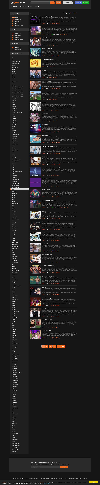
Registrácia (85, 2)
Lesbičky (14, 234)
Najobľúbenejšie (17, 25)
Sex (12, 352)
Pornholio (14, 313)
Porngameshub (15, 311)
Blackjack (14, 98)
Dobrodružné (15, 144)
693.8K (43, 164)
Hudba (13, 213)
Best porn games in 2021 (17, 86)
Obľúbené (22, 6)
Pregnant (14, 319)
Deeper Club (44, 102)
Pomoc (64, 478)
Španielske (14, 386)
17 (50, 66)
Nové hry (37, 6)
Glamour (14, 191)
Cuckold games (15, 134)
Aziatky (13, 79)
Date (68, 13)
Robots (13, 333)
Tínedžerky (14, 402)
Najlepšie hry (16, 20)
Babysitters (14, 81)
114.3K (43, 23)
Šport (13, 388)
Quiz (13, 327)
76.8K (43, 251)
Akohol (13, 71)
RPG (13, 337)
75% (47, 121)
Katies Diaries (15, 226)
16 (50, 261)
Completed (14, 130)
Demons (14, 140)
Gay (13, 189)
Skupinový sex (15, 380)
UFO (13, 412)
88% (47, 186)
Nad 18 (13, 264)
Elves (13, 146)
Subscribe (64, 467)
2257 (81, 478)
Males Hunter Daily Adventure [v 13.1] (49, 146)
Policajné (14, 305)
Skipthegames (15, 378)
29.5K (43, 55)
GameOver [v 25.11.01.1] (47, 16)
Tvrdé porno (14, 408)
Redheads (14, 329)
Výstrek (13, 437)
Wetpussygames (15, 443)
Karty (13, 224)
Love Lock (44, 287)
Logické (13, 240)
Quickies (14, 325)
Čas (13, 114)
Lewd (13, 236)
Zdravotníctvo (15, 449)
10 (50, 153)
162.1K (43, 337)
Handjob (14, 195)
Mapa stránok (53, 478)
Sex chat (14, 364)
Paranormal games (16, 286)
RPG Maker (59, 196)
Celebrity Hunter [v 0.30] (46, 330)
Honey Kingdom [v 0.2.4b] (47, 254)
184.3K (43, 207)
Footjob (13, 173)
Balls (13, 83)
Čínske (13, 126)
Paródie (13, 287)
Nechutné (14, 266)
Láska (13, 232)
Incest (13, 215)
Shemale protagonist (16, 372)
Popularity (74, 13)
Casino (13, 116)
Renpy (13, 331)
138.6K (43, 327)
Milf (13, 250)
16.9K (43, 77)
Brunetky (14, 110)
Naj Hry (15, 23)
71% (47, 45)
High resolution (15, 203)
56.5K (43, 175)
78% (47, 23)
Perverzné (14, 289)
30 (50, 229)
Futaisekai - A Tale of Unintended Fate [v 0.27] (51, 222)
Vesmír (13, 425)
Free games (14, 177)
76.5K (43, 294)
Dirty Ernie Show (15, 142)
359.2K (43, 66)
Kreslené (14, 228)
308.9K (43, 131)
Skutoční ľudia (15, 382)
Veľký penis (14, 423)
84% (47, 142)
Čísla (13, 128)
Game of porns (15, 187)
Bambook (14, 85)
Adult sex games (15, 63)
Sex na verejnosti (16, 354)
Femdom (14, 163)
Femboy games (15, 161)
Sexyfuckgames (15, 360)
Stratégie (14, 392)
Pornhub (14, 315)
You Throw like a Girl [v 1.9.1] (47, 59)
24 (50, 218)
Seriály (13, 351)
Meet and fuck (15, 248)
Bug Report (15, 478)
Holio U (13, 205)
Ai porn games (15, 67)
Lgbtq (13, 238)
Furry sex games (15, 183)
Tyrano (13, 410)
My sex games (15, 262)
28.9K (43, 110)
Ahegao (13, 65)
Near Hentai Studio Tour (47, 135)
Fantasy (14, 155)
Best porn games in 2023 (17, 90)
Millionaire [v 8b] (45, 157)
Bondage (14, 104)
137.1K (43, 196)
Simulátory (14, 374)
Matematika (14, 244)
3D (12, 59)
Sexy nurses (14, 362)
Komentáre (16, 47)
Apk (13, 75)
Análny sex (14, 73)
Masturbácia (15, 242)
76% (47, 110)
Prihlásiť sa (78, 2)
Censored (14, 120)
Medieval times (15, 246)
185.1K (43, 272)
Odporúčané (15, 280)
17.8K (43, 305)
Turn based (14, 406)
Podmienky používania (73, 478)
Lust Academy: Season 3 (47, 27)
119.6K (43, 142)
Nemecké (14, 268)
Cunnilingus (14, 136)
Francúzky (14, 175)
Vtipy (13, 435)
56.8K (43, 283)
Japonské (14, 222)
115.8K (43, 153)
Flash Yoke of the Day (17, 171)
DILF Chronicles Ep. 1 (46, 233)
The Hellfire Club (45, 308)
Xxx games (14, 447)
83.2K (43, 186)
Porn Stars (14, 307)
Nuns (13, 276)
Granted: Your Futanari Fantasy (48, 81)
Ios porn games (15, 219)
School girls (14, 347)
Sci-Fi (13, 349)
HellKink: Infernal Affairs (47, 37)
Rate (71, 13)
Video (13, 429)
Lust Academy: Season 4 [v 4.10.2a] (49, 200)
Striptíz (13, 396)
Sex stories (14, 368)
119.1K (43, 34)
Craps (13, 132)
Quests (13, 323)
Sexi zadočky (15, 358)
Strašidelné (14, 390)
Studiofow (14, 398)
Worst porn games (16, 445)
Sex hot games (15, 366)
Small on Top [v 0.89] (46, 189)
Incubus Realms (45, 113)
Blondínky (14, 100)
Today (13, 404)
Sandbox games (15, 343)
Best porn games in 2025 (17, 94)
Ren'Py (58, 23)
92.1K (43, 316)
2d (12, 57)
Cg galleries (14, 122)
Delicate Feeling (45, 124)
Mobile (13, 254)
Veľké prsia (14, 421)
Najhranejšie (16, 22)
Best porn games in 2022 (17, 88)
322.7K (43, 261)
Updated (14, 418)
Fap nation (14, 157)
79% (47, 153)
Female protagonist (16, 159)
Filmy (13, 167)
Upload (58, 2)
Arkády (13, 77)
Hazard (13, 199)
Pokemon (14, 301)
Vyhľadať (28, 478)
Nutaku (13, 278)
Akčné (13, 69)
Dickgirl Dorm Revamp (46, 298)
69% (47, 88)
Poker (13, 303)
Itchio (13, 220)
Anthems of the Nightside (47, 48)
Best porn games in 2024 (17, 92)
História (30, 6)
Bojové (13, 102)
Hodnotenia (16, 49)
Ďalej (62, 346)
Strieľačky (14, 394)
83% (47, 34)
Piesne (13, 293)
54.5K (43, 88)
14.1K (43, 99)
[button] (68, 2)
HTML (58, 131)
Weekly (13, 441)
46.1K (43, 121)
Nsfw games (15, 272)
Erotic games (15, 150)
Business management (17, 112)
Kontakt (43, 478)
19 (50, 164)
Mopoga (14, 258)
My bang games (15, 260)
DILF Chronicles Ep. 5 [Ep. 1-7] (48, 276)
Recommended (55, 34)
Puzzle (13, 321)
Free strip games (15, 179)
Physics (13, 291)
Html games (14, 211)
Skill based (14, 376)
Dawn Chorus (44, 70)
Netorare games (15, 270)
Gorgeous (44, 211)
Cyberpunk (14, 138)
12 (49, 88)
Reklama (60, 478)
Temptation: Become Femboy (48, 178)
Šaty (13, 345)
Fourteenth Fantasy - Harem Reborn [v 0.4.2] (51, 167)
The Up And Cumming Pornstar (48, 265)
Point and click (15, 299)
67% (47, 55)
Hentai (13, 201)
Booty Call (14, 108)
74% (47, 77)
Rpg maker (14, 339)
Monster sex (14, 256)
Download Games (35, 478)
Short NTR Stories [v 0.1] (47, 319)
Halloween (14, 193)
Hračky (13, 207)
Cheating (14, 124)
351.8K (43, 218)
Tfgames (14, 400)
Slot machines (15, 384)
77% (47, 272)
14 (50, 131)
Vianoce (14, 427)
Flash (13, 169)
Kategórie (22, 478)
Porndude (14, 309)
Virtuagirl (14, 431)
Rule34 (13, 341)
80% (47, 218)
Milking (13, 252)
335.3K (43, 229)
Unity (13, 416)
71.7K (43, 240)
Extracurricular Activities (47, 92)
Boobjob (14, 106)
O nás (47, 478)
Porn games (14, 317)
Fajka (13, 153)
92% (47, 99)
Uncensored (14, 414)
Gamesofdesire (15, 185)
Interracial (14, 217)
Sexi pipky (14, 356)
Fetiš (13, 165)
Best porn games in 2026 (17, 96)
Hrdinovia (14, 209)
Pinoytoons (14, 295)
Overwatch (14, 284)
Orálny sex (14, 282)
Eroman (13, 148)
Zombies (14, 451)
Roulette (14, 335)
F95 (13, 152)
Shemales (14, 370)
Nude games (15, 274)
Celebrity (14, 118)
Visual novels (15, 433)
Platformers (14, 297)
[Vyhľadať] (40, 2)
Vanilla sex (14, 419)
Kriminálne (14, 230)
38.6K (43, 45)
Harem (13, 197)
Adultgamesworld (16, 61)
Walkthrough (15, 439)
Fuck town (14, 181)
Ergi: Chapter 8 (45, 243)
